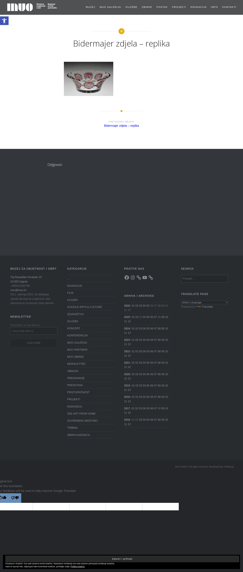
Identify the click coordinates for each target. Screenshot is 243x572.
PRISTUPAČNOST (78, 392)
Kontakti (229, 7)
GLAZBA (72, 299)
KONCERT (73, 328)
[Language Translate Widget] (204, 302)
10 (166, 316)
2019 (127, 385)
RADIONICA (74, 406)
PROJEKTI (179, 7)
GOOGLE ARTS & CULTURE (84, 306)
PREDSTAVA (75, 385)
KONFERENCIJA (77, 335)
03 (140, 305)
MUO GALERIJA (110, 7)
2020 (127, 374)
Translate (204, 306)
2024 (127, 328)
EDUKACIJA (198, 7)
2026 (127, 305)
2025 (127, 316)
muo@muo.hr (18, 290)
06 (151, 316)
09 (162, 316)
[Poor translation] (15, 498)
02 (136, 305)
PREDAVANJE (76, 378)
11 (125, 321)
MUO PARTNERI (77, 349)
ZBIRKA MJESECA (78, 434)
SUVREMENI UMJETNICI (82, 420)
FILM (70, 292)
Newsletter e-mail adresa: (25, 325)
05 (148, 305)
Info (214, 7)
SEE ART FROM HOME (81, 413)
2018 (127, 396)
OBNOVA (72, 371)
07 (155, 316)
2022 (127, 351)
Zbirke (147, 7)
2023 (127, 339)
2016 (127, 419)
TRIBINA (72, 427)
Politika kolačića (78, 566)
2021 (127, 362)
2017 (127, 408)
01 (133, 305)
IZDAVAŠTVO (75, 314)
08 (159, 328)
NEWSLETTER (76, 363)
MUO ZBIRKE (75, 356)
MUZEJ (90, 7)
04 (144, 305)
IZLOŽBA (72, 321)
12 (129, 321)
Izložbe (131, 7)
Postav (162, 7)
